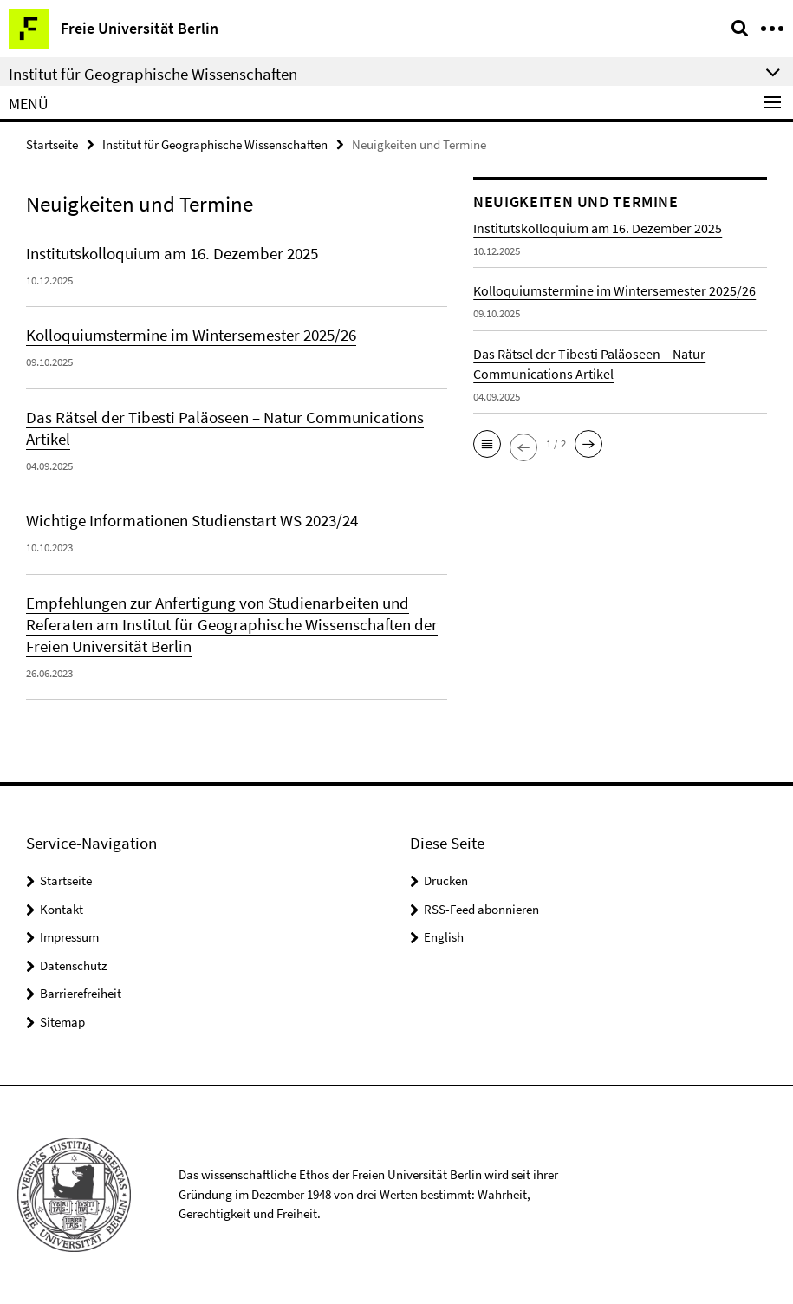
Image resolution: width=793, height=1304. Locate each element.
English (444, 937)
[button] (487, 444)
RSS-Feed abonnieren (481, 909)
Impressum (69, 937)
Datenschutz (73, 965)
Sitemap (62, 1022)
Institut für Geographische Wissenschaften (215, 144)
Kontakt (61, 909)
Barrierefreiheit (80, 993)
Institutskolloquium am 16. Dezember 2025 (172, 253)
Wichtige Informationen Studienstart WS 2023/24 (192, 520)
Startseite (52, 144)
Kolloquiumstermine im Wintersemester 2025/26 (191, 334)
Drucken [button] (446, 880)
